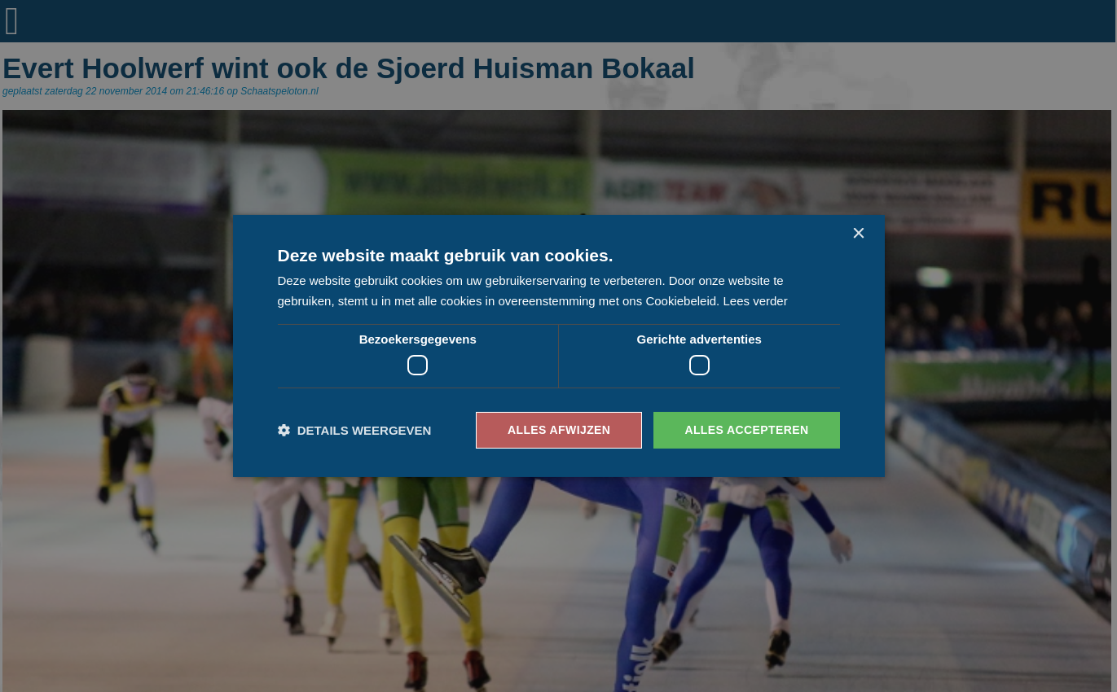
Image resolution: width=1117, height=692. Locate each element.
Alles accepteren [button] (746, 429)
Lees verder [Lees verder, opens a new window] (755, 301)
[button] (355, 430)
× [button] (858, 234)
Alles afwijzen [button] (559, 429)
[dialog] (558, 346)
